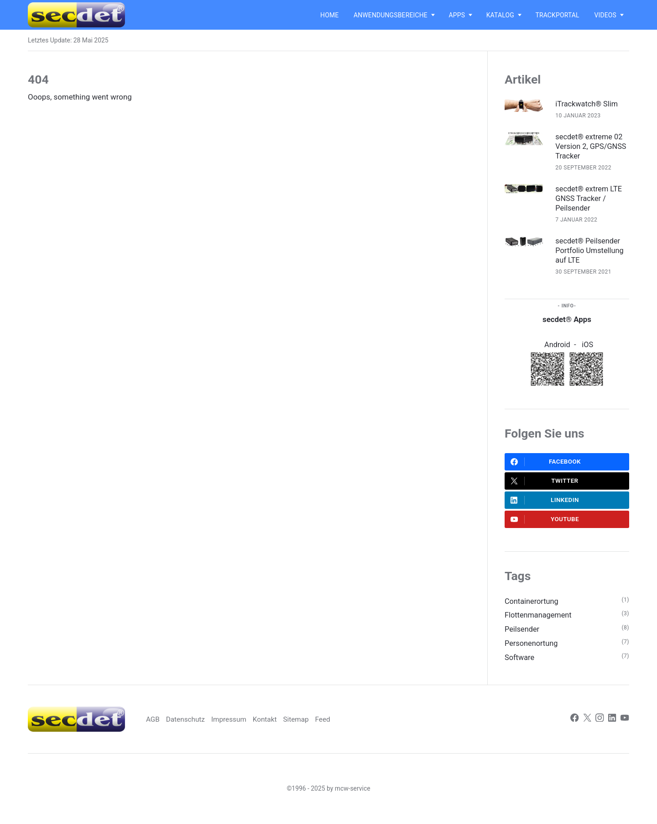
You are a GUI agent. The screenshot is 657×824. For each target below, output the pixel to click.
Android (557, 348)
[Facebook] (572, 728)
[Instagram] (598, 728)
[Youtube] (624, 728)
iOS (588, 348)
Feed (341, 728)
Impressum (245, 728)
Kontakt (282, 728)
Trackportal (557, 15)
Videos (605, 15)
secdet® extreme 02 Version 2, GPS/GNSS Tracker (591, 146)
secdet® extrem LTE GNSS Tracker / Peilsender (591, 200)
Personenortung (532, 651)
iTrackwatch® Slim (589, 103)
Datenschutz (200, 728)
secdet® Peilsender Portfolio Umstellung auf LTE (592, 253)
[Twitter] (585, 728)
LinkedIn (545, 505)
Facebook (546, 465)
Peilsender (523, 637)
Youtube (545, 525)
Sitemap (314, 728)
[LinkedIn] (611, 728)
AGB (167, 728)
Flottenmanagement (539, 622)
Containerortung (532, 608)
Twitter (545, 485)
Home (329, 15)
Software (520, 666)
